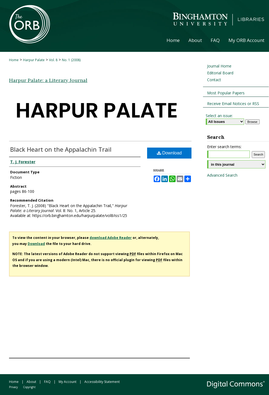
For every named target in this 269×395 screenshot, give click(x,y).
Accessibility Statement (102, 381)
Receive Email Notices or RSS (233, 103)
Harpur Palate (34, 60)
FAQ (47, 381)
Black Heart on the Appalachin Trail (60, 149)
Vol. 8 (53, 60)
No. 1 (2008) (71, 60)
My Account (67, 381)
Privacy (13, 387)
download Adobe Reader (111, 237)
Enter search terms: (224, 146)
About (31, 381)
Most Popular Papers (226, 92)
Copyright (29, 387)
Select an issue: (219, 115)
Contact (214, 79)
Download (169, 153)
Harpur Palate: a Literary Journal (48, 80)
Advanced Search (222, 175)
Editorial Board (220, 72)
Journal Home (219, 66)
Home (14, 60)
